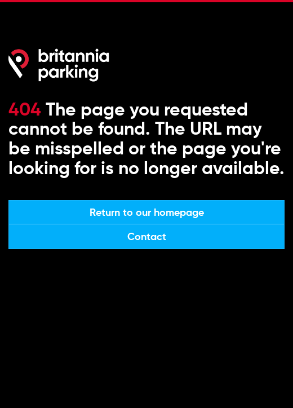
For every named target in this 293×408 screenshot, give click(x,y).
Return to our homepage (147, 212)
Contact (146, 236)
